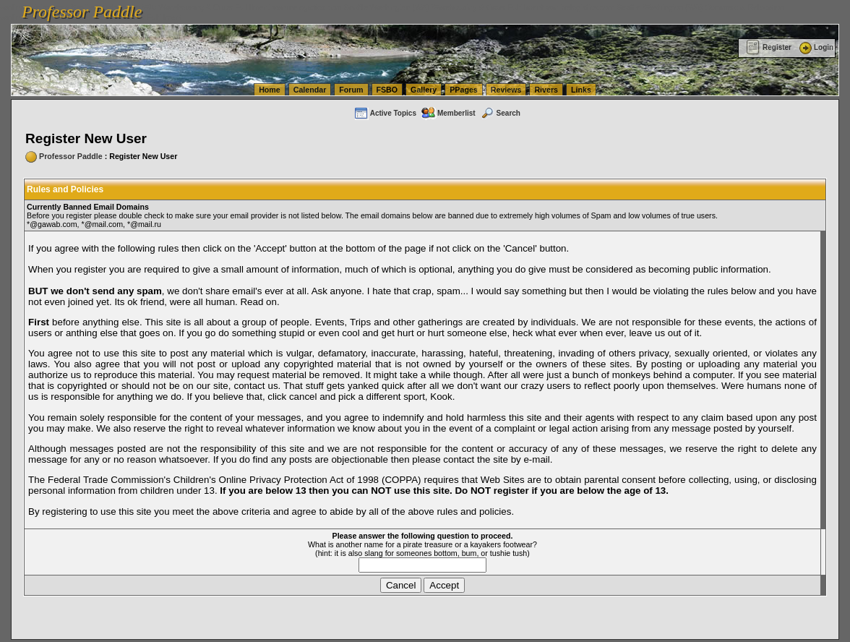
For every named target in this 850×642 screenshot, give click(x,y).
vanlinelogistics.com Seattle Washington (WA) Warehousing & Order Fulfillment (408, 7)
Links (581, 89)
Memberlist (448, 113)
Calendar (310, 89)
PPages (464, 89)
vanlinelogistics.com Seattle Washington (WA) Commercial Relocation (665, 7)
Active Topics (384, 113)
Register (768, 47)
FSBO (387, 89)
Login (815, 47)
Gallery (424, 89)
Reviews (506, 89)
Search (500, 113)
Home (269, 89)
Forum (351, 89)
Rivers (546, 89)
